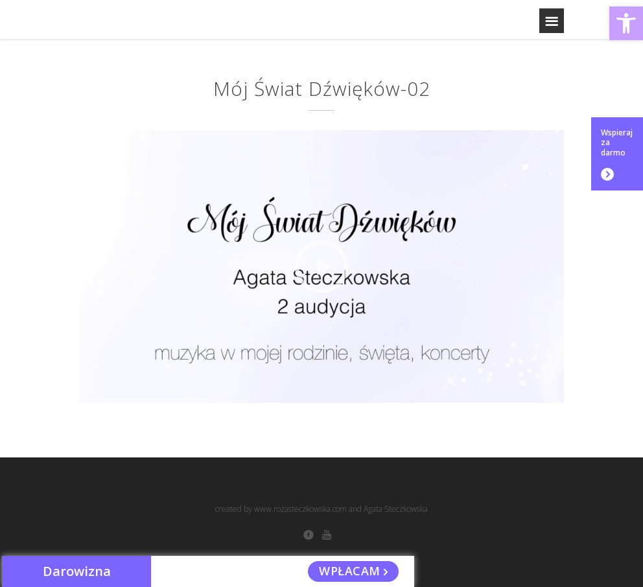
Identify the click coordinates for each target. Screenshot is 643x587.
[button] (626, 23)
